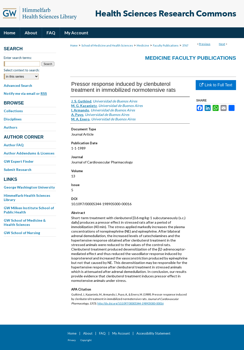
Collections (13, 111)
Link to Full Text (215, 85)
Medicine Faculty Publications (190, 58)
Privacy (72, 340)
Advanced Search (18, 85)
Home (74, 45)
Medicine (143, 45)
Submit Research (17, 169)
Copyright (86, 340)
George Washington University (29, 187)
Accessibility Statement (153, 333)
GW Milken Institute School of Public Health (29, 210)
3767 (185, 45)
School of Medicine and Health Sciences (107, 45)
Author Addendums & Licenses (29, 153)
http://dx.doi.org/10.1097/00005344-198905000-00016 (130, 303)
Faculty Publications (166, 45)
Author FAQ (14, 145)
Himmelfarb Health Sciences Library (27, 197)
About (87, 333)
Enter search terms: (18, 58)
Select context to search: (21, 70)
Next (222, 44)
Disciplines (13, 119)
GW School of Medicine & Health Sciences (25, 222)
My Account (121, 333)
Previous (204, 44)
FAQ (102, 333)
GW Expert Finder (19, 161)
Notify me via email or (25, 93)
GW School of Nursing (22, 233)
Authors (10, 127)
